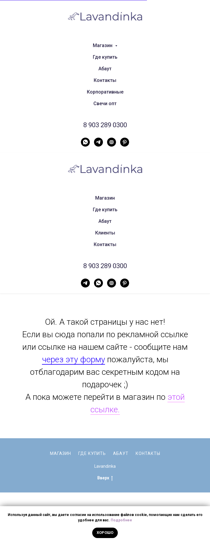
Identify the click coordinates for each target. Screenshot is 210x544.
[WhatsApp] (85, 142)
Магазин (105, 198)
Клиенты (105, 233)
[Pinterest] (124, 142)
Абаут (105, 69)
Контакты (105, 80)
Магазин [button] (103, 45)
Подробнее (121, 520)
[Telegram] (98, 142)
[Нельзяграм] (111, 142)
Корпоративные (105, 92)
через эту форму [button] (73, 359)
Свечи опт (105, 103)
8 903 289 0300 (105, 125)
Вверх (105, 478)
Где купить (105, 57)
